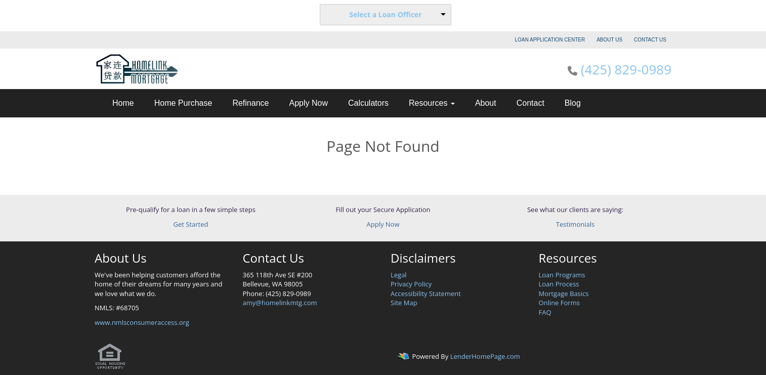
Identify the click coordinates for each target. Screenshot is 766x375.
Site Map (404, 302)
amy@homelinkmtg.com (280, 302)
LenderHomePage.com (485, 356)
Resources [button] (432, 103)
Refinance (250, 103)
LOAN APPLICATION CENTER (550, 40)
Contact (530, 103)
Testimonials (575, 224)
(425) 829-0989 (626, 69)
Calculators (368, 103)
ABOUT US (609, 40)
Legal (399, 274)
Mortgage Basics (564, 293)
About (485, 103)
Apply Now (308, 103)
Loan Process (559, 283)
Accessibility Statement (426, 293)
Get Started (191, 224)
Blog (573, 103)
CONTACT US (650, 40)
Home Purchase (183, 103)
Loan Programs (562, 274)
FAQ (545, 312)
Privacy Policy (411, 283)
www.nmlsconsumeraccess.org (142, 322)
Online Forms (559, 302)
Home (123, 103)
